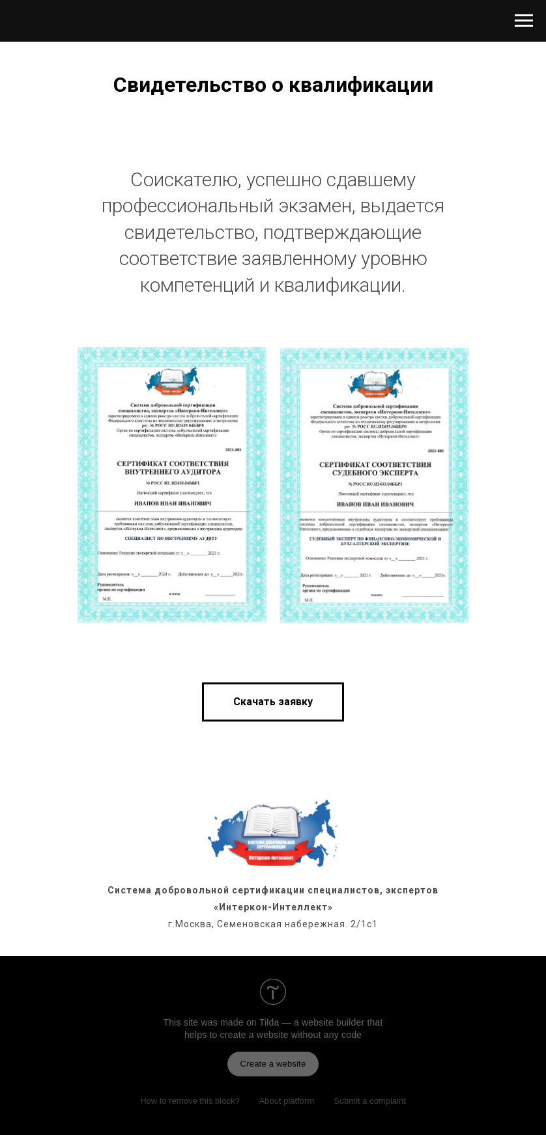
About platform (287, 1101)
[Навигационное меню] (524, 20)
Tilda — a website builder (312, 1022)
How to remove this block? (189, 1101)
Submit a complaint (370, 1101)
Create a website (273, 1064)
